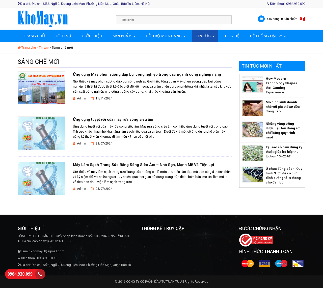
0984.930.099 (20, 274)
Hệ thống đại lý (268, 36)
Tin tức (205, 36)
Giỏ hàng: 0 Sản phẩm (282, 19)
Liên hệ (232, 36)
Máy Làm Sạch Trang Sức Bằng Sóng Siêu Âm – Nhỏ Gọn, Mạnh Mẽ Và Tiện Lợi (143, 164)
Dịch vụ (63, 36)
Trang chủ (34, 36)
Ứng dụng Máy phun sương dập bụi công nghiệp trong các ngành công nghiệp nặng (147, 74)
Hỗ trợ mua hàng (165, 36)
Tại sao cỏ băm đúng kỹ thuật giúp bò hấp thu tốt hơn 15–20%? (284, 151)
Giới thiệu (92, 36)
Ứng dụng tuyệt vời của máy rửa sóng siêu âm (113, 119)
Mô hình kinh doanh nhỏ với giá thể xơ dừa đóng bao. (283, 106)
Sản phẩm (124, 36)
